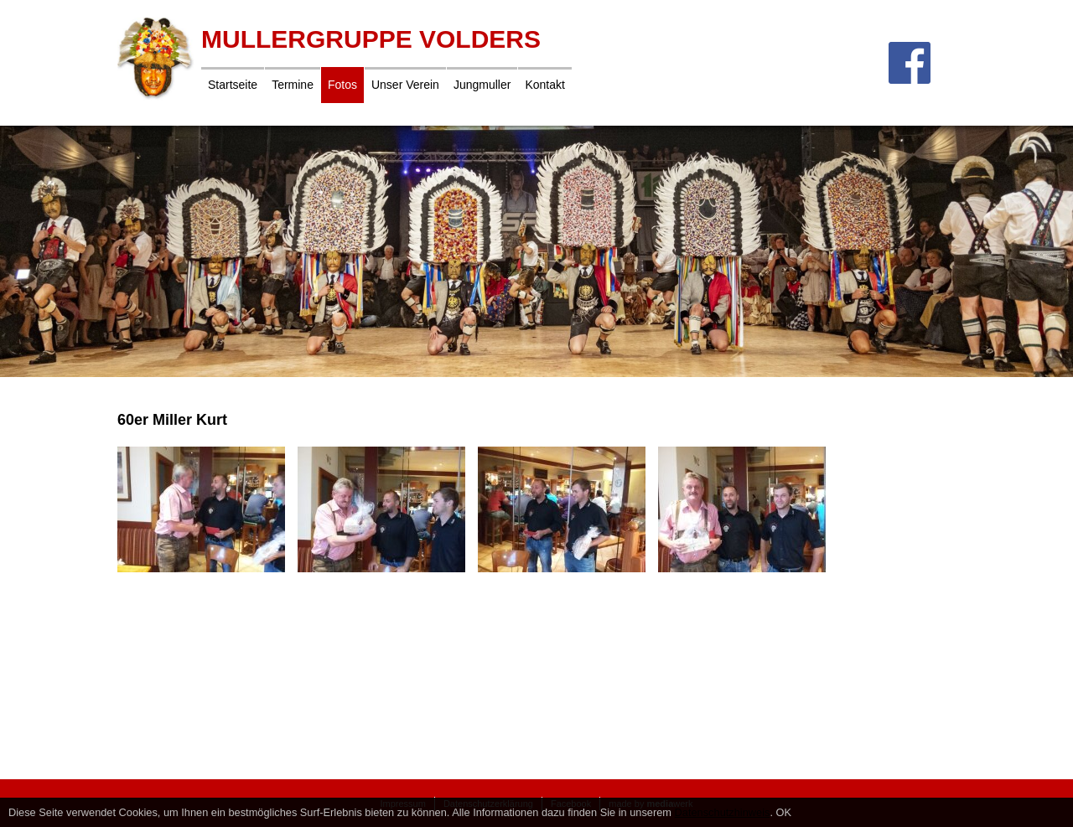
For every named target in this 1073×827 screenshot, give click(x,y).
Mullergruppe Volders (371, 39)
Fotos (342, 84)
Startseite (232, 84)
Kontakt (544, 84)
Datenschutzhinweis (722, 812)
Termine (293, 84)
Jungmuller (482, 84)
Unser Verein (405, 84)
